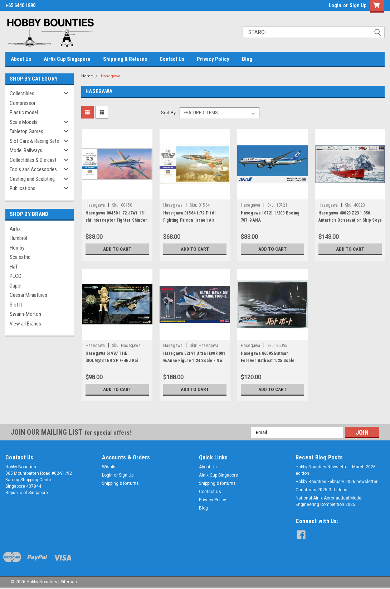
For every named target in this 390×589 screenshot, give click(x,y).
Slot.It (16, 304)
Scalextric (20, 257)
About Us (21, 59)
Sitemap (68, 581)
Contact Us (172, 59)
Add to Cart (117, 249)
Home (87, 76)
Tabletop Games (26, 131)
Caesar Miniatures (28, 295)
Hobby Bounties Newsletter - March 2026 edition (336, 470)
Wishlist (110, 466)
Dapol (15, 286)
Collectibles (22, 93)
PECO (15, 276)
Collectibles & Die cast (33, 160)
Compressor (22, 103)
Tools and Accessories (33, 169)
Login (335, 5)
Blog (247, 59)
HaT (14, 267)
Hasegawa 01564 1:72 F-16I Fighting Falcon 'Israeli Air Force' (189, 220)
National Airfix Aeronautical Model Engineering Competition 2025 (329, 501)
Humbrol (18, 238)
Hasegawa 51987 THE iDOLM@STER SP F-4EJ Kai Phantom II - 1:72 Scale (112, 360)
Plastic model (24, 112)
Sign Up (358, 5)
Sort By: (169, 112)
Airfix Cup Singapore (67, 59)
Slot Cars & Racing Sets (34, 141)
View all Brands (25, 323)
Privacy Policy (213, 59)
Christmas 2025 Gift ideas (321, 489)
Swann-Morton (25, 314)
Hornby (17, 248)
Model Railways (26, 150)
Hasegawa (110, 76)
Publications (22, 188)
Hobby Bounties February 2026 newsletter (336, 481)
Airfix (15, 229)
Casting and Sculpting (32, 179)
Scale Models (24, 122)
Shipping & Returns (125, 59)
